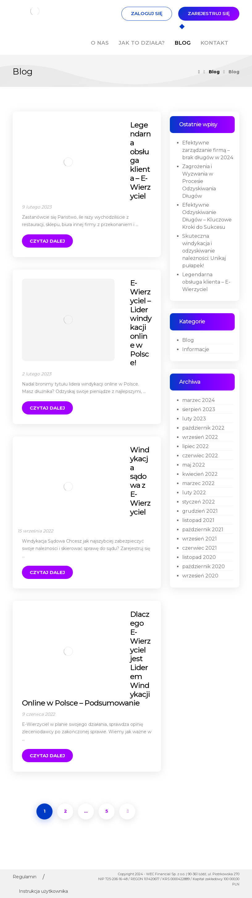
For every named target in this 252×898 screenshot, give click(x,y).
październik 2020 (203, 566)
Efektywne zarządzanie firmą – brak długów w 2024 (207, 150)
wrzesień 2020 (200, 576)
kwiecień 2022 (200, 474)
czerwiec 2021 (199, 548)
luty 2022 (194, 493)
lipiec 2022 (195, 446)
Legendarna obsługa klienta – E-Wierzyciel (206, 282)
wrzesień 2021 (199, 539)
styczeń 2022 (198, 502)
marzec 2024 (198, 400)
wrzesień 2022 (200, 437)
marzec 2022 (198, 483)
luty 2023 (194, 419)
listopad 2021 (198, 520)
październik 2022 (203, 428)
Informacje (195, 349)
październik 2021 (202, 529)
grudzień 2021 (200, 511)
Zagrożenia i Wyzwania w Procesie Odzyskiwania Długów (199, 181)
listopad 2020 (199, 557)
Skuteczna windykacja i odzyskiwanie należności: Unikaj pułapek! (204, 251)
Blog (188, 340)
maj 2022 (193, 465)
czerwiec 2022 (200, 456)
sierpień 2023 (198, 409)
